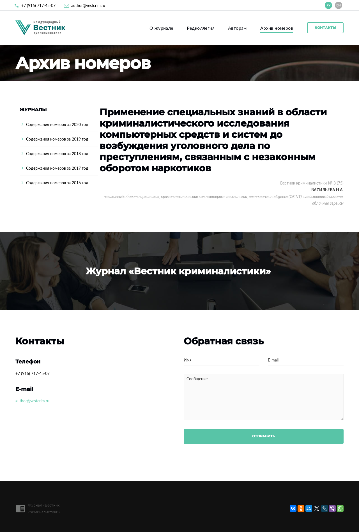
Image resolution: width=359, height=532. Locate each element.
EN (338, 5)
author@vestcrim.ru (88, 5)
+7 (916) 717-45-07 (38, 5)
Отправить (263, 436)
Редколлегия (201, 28)
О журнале (161, 28)
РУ (328, 5)
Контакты (325, 27)
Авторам (237, 28)
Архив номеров (276, 28)
